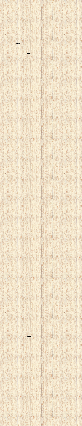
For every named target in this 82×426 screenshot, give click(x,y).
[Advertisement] (31, 7)
